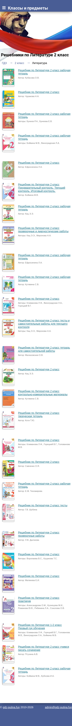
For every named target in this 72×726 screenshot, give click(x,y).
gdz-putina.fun (11, 707)
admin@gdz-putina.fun (58, 707)
